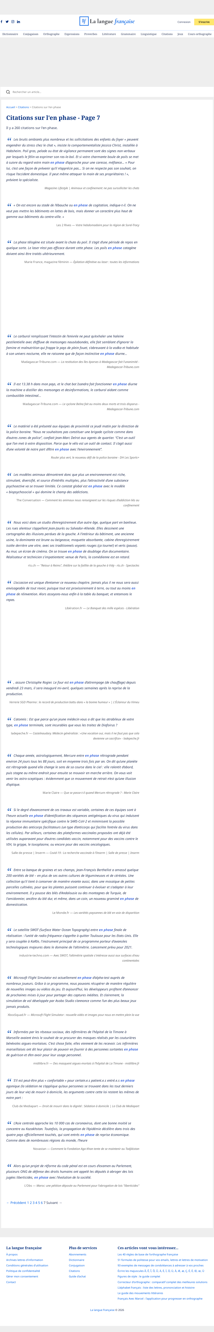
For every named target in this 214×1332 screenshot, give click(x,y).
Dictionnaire (10, 19)
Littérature (109, 19)
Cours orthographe (200, 19)
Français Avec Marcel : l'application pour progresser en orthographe (160, 1315)
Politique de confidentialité (23, 1288)
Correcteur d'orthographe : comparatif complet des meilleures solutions (162, 1299)
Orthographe (51, 19)
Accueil (13, 95)
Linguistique (149, 19)
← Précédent (19, 1218)
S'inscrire (204, 7)
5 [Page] (42, 1218)
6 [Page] (44, 1218)
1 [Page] (31, 1218)
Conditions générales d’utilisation (27, 1282)
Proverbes (90, 19)
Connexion (184, 7)
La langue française (102, 1327)
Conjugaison (30, 19)
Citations (167, 19)
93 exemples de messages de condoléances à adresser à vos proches (161, 1282)
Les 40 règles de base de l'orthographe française (148, 1271)
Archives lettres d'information (24, 1276)
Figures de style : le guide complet (139, 1293)
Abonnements (77, 1271)
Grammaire (128, 19)
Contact (11, 1299)
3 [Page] (36, 1218)
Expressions (71, 19)
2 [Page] (33, 1218)
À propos (12, 1271)
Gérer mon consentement (22, 1293)
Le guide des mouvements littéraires (140, 1310)
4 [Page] (39, 1218)
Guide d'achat (77, 1293)
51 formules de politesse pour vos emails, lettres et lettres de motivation (163, 1276)
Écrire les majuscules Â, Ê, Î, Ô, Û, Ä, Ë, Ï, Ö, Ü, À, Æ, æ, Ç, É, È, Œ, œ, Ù (161, 1288)
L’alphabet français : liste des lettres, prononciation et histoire (156, 1304)
